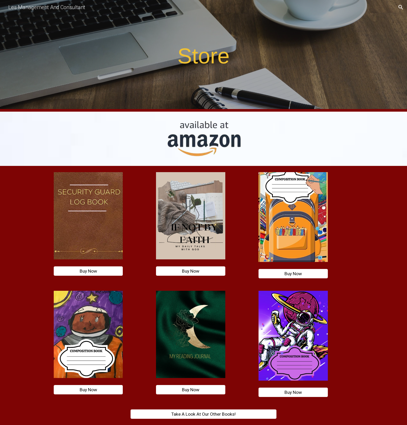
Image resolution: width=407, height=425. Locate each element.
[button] (401, 7)
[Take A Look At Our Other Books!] (203, 414)
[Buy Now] (88, 271)
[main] (203, 56)
